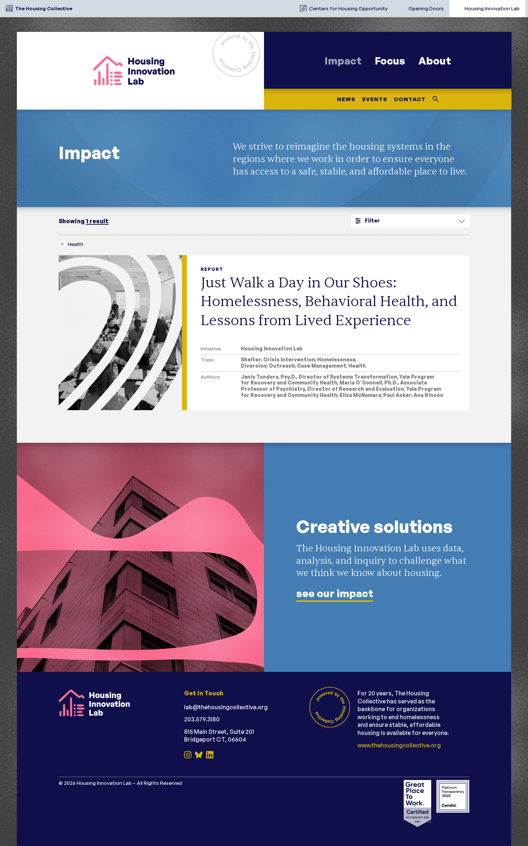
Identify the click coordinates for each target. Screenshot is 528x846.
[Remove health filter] (73, 244)
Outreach (282, 366)
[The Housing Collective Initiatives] (288, 5)
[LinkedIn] (209, 755)
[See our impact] (264, 557)
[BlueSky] (198, 755)
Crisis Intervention (289, 359)
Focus (390, 61)
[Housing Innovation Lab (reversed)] (103, 703)
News (346, 99)
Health (357, 366)
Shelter (251, 359)
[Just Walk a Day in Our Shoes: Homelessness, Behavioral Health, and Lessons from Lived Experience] (264, 332)
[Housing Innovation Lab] (140, 70)
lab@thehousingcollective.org (226, 707)
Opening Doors (426, 8)
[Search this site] (436, 99)
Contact (410, 99)
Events (374, 99)
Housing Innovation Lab (492, 8)
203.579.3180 (202, 719)
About (434, 61)
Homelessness (336, 359)
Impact (343, 61)
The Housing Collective (43, 8)
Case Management (321, 366)
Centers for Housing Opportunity (348, 8)
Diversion (254, 366)
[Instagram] (187, 755)
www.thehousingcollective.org (399, 745)
